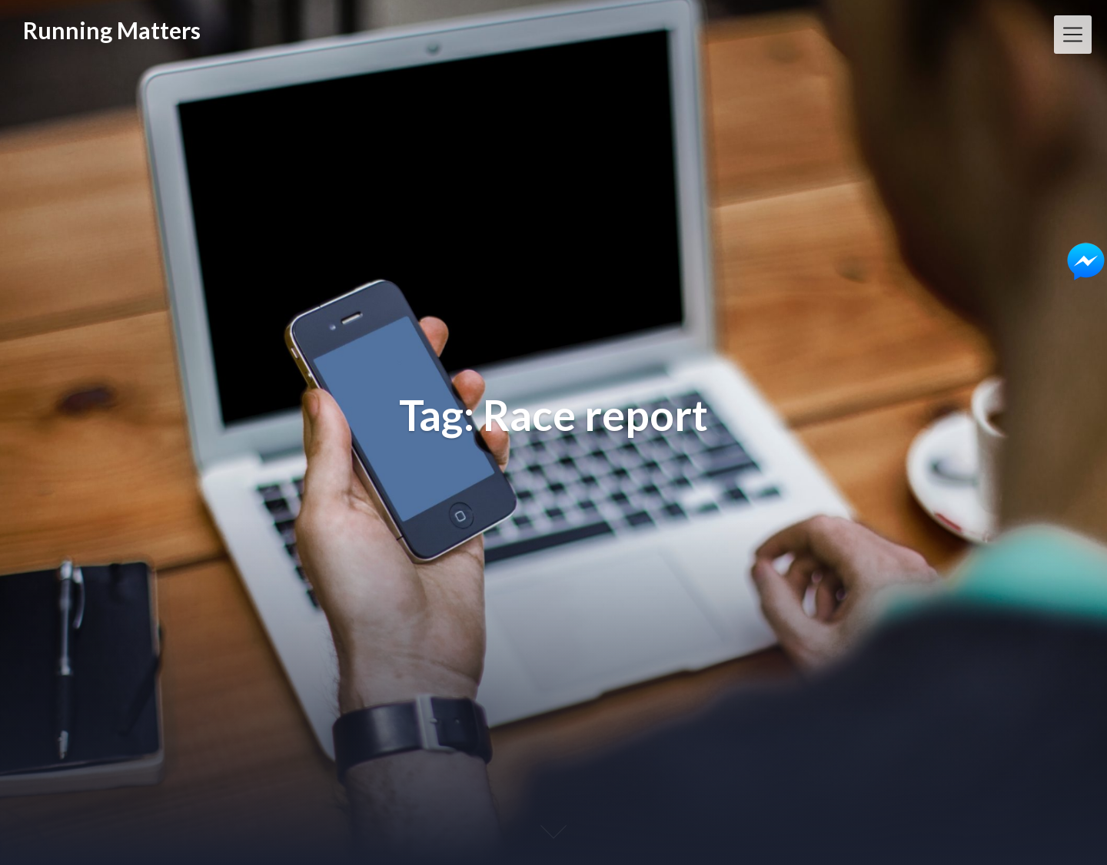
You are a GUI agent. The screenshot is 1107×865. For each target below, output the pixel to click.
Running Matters (112, 30)
